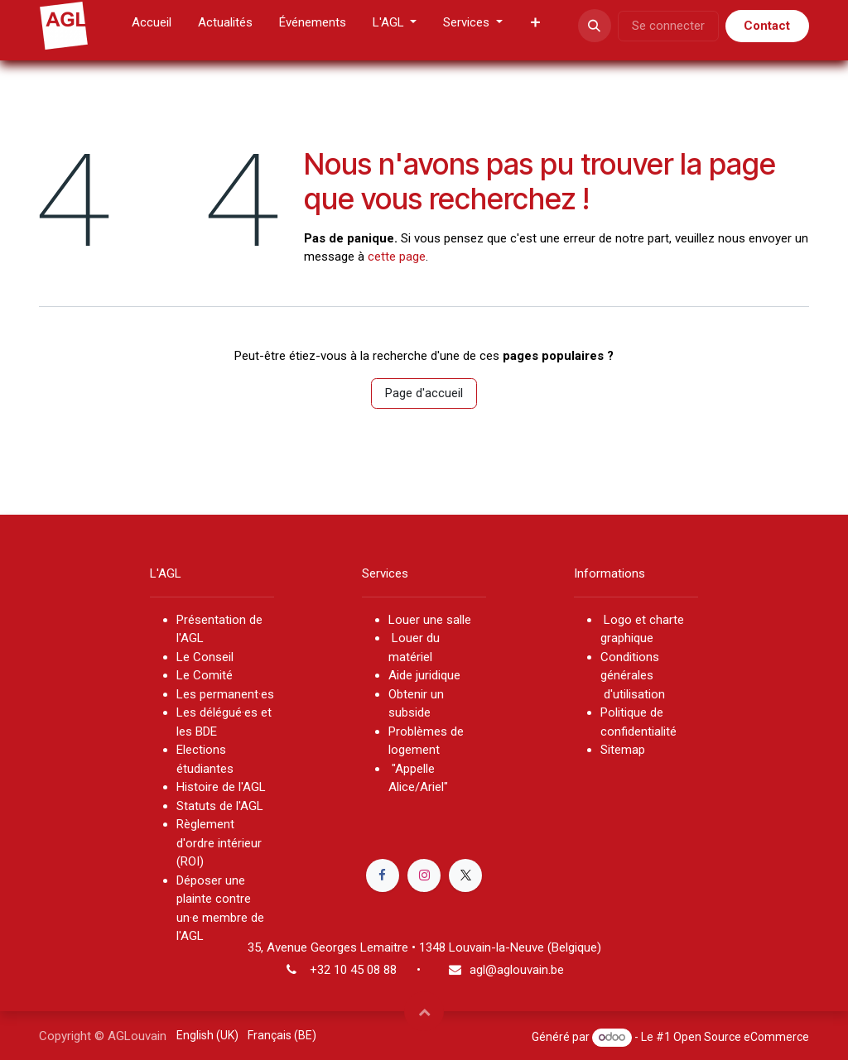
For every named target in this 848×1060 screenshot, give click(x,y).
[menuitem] (151, 26)
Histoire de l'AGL (221, 786)
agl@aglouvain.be (517, 969)
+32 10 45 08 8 (350, 969)
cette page (397, 256)
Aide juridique (424, 675)
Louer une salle (429, 619)
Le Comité (204, 675)
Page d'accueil (424, 393)
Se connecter (668, 25)
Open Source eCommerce (741, 1036)
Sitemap (622, 749)
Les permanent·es (225, 694)
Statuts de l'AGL (219, 806)
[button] (594, 25)
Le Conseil (206, 657)
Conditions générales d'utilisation (632, 676)
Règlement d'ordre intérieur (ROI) (219, 843)
